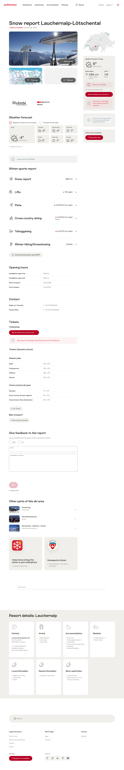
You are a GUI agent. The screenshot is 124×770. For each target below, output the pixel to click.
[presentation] (22, 476)
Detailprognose (99, 638)
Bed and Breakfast (73, 648)
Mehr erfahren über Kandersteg (43, 509)
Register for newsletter (22, 757)
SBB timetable (44, 638)
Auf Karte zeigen (99, 42)
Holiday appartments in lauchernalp (74, 641)
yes (14, 442)
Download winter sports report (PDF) (26, 255)
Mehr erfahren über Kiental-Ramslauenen (43, 519)
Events (15, 679)
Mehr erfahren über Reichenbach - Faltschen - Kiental (43, 528)
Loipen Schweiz (72, 675)
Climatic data (98, 640)
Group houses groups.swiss (75, 644)
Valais (35, 28)
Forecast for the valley (50, 123)
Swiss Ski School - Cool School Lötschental (58, 565)
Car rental (43, 640)
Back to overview (16, 28)
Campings (70, 646)
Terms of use (13, 736)
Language (109, 5)
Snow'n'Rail (43, 642)
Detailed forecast (16, 146)
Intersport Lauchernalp (47, 675)
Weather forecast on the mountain (24, 123)
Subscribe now (94, 137)
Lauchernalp (46, 615)
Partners (48, 740)
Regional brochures (19, 675)
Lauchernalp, (28, 28)
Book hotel (70, 638)
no (22, 442)
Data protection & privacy (17, 740)
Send (13, 485)
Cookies (11, 743)
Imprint (11, 747)
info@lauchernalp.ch (18, 648)
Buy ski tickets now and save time (24, 332)
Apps (46, 736)
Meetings (101, 5)
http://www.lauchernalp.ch (20, 650)
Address (83, 736)
